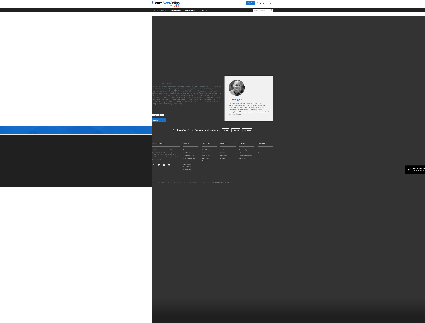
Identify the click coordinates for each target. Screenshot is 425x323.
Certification (186, 161)
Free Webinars (262, 150)
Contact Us (223, 158)
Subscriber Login (244, 158)
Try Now (251, 3)
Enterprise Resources (189, 158)
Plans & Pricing (206, 150)
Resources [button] (204, 10)
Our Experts (223, 155)
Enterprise (205, 152)
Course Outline (158, 120)
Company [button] (261, 3)
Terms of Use (219, 183)
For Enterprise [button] (190, 10)
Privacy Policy (228, 183)
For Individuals (176, 10)
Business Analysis (206, 155)
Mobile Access (187, 169)
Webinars (247, 130)
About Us (222, 150)
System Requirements (245, 155)
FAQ (240, 152)
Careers (222, 152)
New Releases (187, 152)
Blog (259, 152)
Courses (236, 130)
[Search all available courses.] (263, 10)
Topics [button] (164, 10)
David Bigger (166, 83)
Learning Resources (188, 155)
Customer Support (244, 150)
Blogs (226, 130)
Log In (270, 3)
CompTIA (155, 115)
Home (156, 10)
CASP (161, 115)
